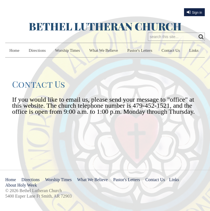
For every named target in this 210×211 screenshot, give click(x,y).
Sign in (197, 13)
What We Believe (103, 50)
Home (14, 50)
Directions (37, 50)
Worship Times (67, 50)
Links (194, 50)
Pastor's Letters (139, 50)
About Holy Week (21, 185)
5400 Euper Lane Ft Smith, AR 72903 (38, 196)
